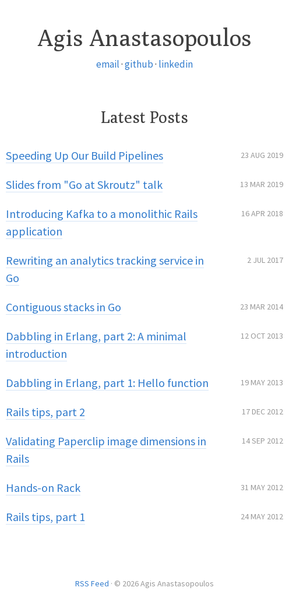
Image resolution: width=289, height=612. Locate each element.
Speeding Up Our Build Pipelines (84, 155)
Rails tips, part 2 (45, 412)
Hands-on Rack (43, 487)
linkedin (175, 64)
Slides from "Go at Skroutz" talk (84, 184)
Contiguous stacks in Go (63, 307)
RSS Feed (92, 583)
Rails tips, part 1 (45, 516)
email (107, 64)
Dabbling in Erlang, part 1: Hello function (107, 382)
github (139, 64)
